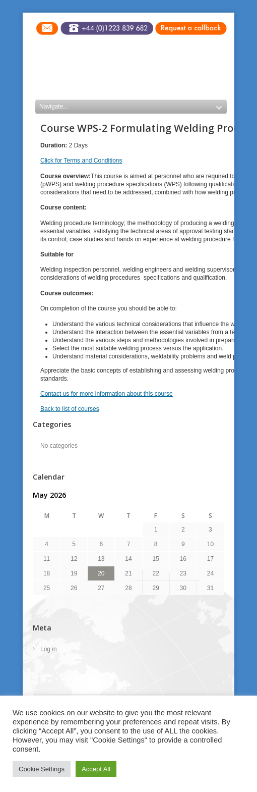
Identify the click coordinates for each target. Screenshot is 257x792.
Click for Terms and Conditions (81, 160)
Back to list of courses (69, 408)
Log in (48, 649)
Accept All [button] (96, 769)
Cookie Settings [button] (42, 769)
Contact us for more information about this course (106, 393)
